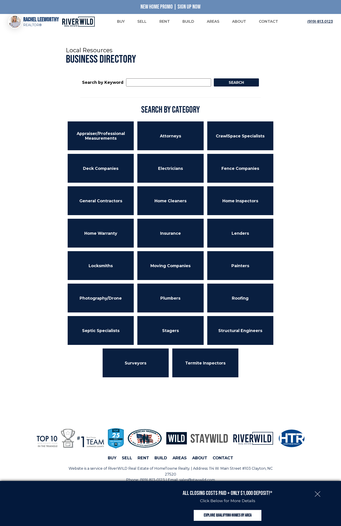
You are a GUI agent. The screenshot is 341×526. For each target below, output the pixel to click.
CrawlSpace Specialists (240, 139)
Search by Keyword (102, 85)
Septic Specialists (101, 333)
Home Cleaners (170, 204)
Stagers (170, 333)
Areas (180, 461)
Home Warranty (100, 236)
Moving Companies (170, 268)
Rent (143, 461)
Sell (127, 461)
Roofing (240, 301)
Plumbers (170, 301)
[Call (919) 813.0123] (319, 23)
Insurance (170, 236)
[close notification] (317, 486)
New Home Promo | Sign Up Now (170, 6)
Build (160, 461)
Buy (112, 461)
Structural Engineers (240, 333)
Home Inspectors (240, 204)
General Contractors (100, 204)
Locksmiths (101, 268)
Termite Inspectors (205, 366)
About (199, 461)
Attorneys (170, 139)
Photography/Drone (101, 301)
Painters (240, 268)
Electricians (170, 171)
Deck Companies (100, 171)
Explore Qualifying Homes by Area (227, 512)
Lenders (240, 236)
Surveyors (135, 366)
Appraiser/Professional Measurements (101, 139)
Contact (223, 461)
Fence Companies (240, 171)
